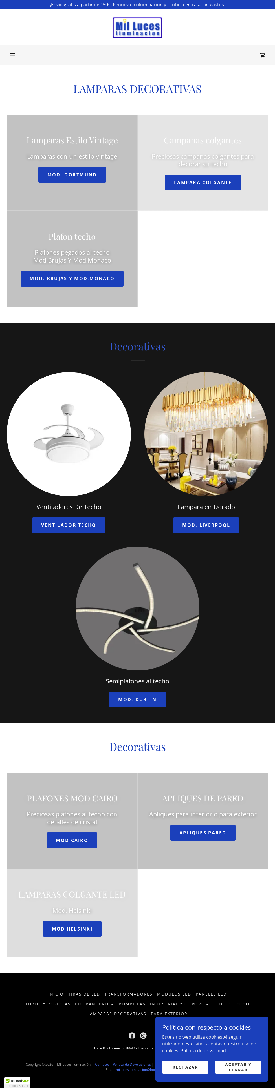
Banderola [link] (100, 1004)
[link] (137, 27)
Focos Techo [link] (233, 1004)
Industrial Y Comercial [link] (181, 1004)
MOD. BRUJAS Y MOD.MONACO (72, 279)
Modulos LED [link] (174, 994)
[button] (12, 55)
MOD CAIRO (72, 840)
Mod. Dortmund (72, 175)
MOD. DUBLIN (137, 699)
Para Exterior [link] (169, 1013)
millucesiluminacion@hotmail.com (143, 1069)
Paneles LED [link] (211, 994)
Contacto (102, 1064)
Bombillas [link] (132, 1004)
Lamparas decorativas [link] (116, 1013)
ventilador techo (68, 525)
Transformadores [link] (129, 994)
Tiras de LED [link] (84, 994)
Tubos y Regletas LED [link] (53, 1004)
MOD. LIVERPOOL (206, 525)
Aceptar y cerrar (238, 1067)
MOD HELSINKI (72, 929)
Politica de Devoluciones (132, 1064)
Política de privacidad (203, 1050)
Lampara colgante (203, 182)
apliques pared (202, 833)
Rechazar (185, 1067)
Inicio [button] (56, 994)
